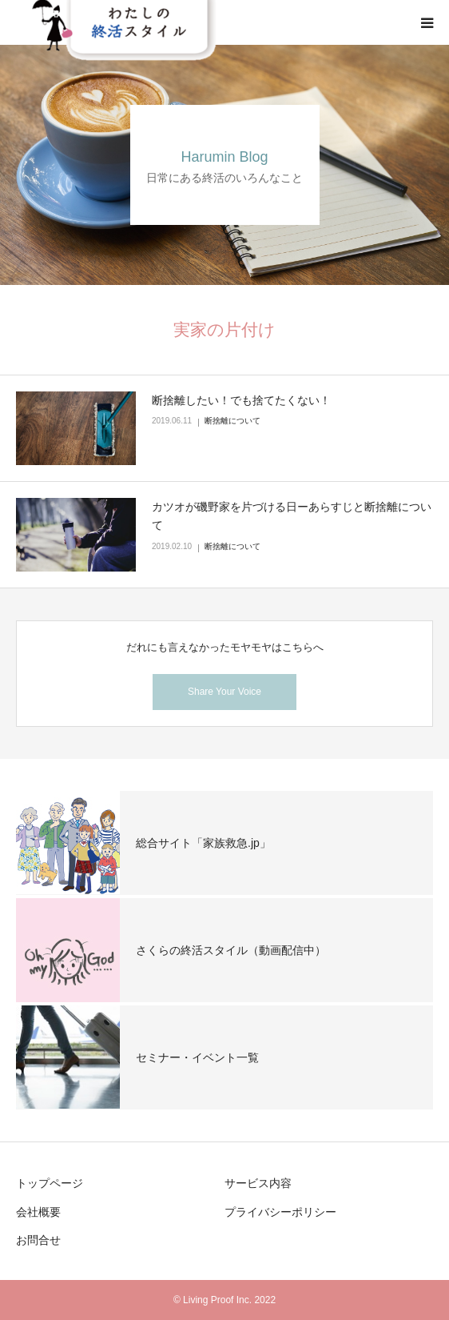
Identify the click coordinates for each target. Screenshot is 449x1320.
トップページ (49, 1183)
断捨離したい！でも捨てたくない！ (241, 400)
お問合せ (38, 1240)
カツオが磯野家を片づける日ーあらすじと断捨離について (291, 516)
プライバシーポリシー (280, 1212)
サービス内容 (258, 1183)
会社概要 (38, 1212)
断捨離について (232, 420)
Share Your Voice (224, 691)
